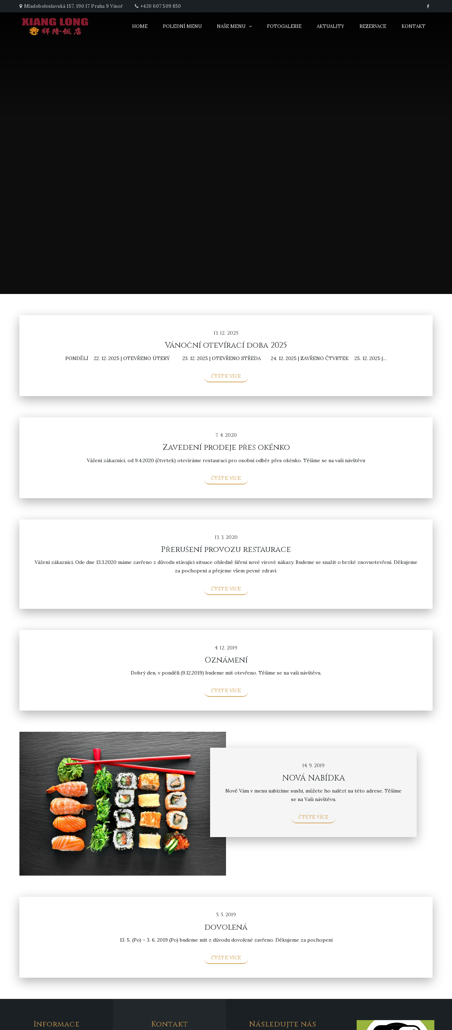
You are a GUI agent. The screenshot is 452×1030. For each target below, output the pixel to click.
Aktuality (330, 26)
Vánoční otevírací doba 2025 (226, 345)
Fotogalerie (284, 26)
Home (140, 26)
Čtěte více (226, 376)
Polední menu (182, 26)
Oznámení (226, 660)
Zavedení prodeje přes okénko (226, 447)
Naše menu (231, 26)
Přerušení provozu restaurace (226, 550)
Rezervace (372, 26)
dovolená (226, 927)
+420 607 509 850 (161, 6)
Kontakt (414, 26)
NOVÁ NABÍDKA (313, 778)
